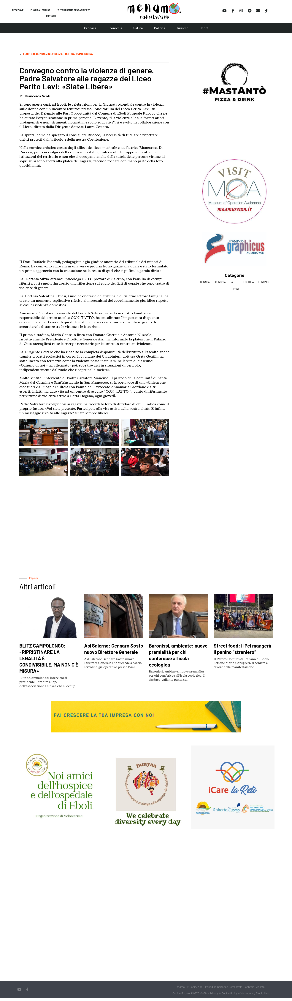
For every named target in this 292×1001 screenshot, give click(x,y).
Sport (204, 31)
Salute (138, 31)
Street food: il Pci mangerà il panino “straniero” (236, 654)
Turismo (182, 31)
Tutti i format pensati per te (74, 10)
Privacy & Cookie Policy (223, 996)
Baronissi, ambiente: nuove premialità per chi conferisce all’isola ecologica (177, 658)
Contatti (51, 18)
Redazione (17, 10)
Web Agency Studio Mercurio (257, 996)
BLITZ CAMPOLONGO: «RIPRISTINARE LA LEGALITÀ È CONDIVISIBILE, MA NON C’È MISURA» (46, 661)
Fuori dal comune (40, 10)
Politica (159, 31)
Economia (114, 31)
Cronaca (90, 31)
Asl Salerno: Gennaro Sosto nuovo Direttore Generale (112, 654)
